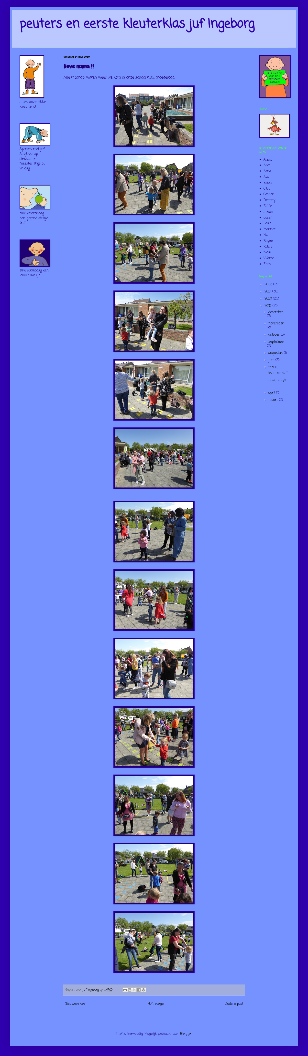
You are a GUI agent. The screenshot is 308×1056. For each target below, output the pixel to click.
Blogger (186, 1033)
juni (271, 360)
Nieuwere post (76, 1003)
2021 (268, 291)
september (276, 341)
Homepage (156, 1003)
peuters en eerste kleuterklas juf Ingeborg (137, 24)
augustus (276, 353)
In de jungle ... (277, 382)
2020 (268, 298)
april (272, 392)
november (276, 323)
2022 (268, 284)
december (275, 312)
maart (273, 400)
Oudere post (234, 1003)
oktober (274, 334)
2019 (268, 306)
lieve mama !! (278, 373)
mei (271, 367)
